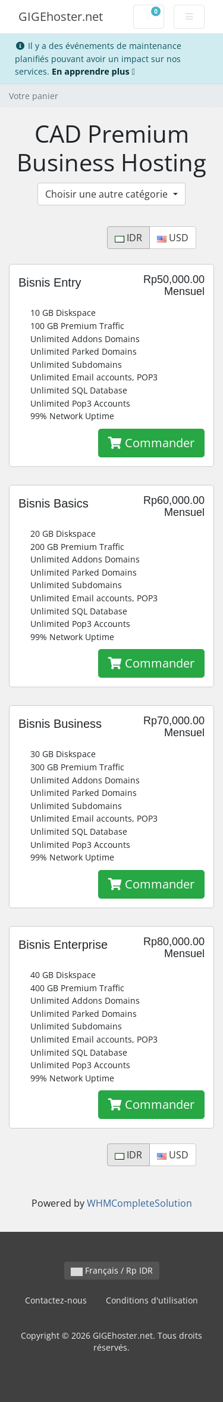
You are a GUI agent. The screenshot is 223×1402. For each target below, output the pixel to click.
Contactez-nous (56, 1300)
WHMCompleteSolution (139, 1203)
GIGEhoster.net (60, 16)
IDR (128, 237)
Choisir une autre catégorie (107, 194)
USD (173, 237)
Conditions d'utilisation (152, 1300)
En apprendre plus (93, 71)
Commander (151, 443)
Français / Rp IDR (112, 1270)
